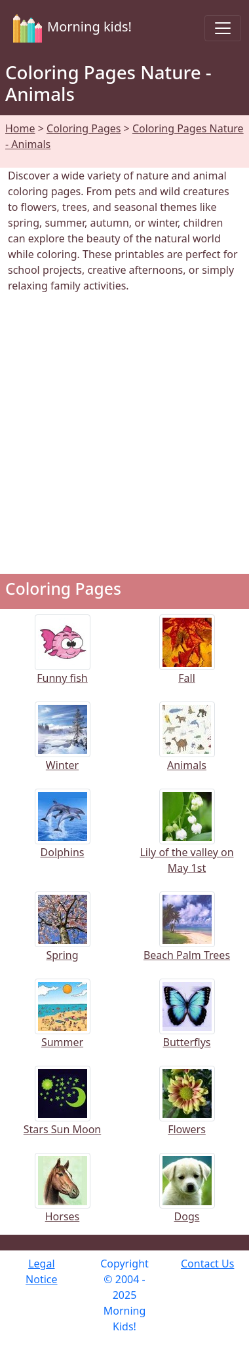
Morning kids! (70, 28)
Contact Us (207, 1263)
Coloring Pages (84, 128)
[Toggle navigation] (222, 28)
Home (20, 128)
